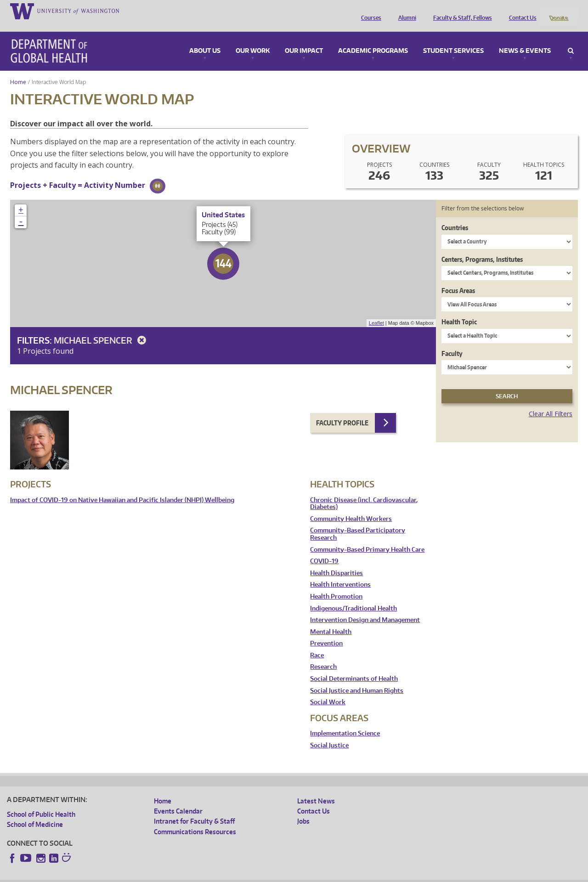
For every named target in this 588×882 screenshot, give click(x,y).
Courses (369, 10)
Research (323, 654)
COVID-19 (324, 549)
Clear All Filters (550, 401)
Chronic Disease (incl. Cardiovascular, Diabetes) (364, 491)
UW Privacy (128, 874)
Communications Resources (195, 819)
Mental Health (330, 619)
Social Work (327, 690)
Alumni (405, 10)
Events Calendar (178, 799)
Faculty (452, 341)
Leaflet (376, 311)
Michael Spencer (101, 327)
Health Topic (459, 310)
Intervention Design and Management (365, 608)
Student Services (453, 38)
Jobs (303, 809)
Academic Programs (373, 38)
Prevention (326, 631)
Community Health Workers (351, 506)
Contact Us (520, 10)
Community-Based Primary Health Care (367, 537)
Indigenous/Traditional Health (353, 596)
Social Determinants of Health (354, 666)
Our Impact (304, 38)
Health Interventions (340, 572)
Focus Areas (458, 278)
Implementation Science (345, 721)
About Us (204, 38)
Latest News (316, 788)
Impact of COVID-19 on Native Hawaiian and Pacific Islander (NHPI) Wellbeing (122, 487)
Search (571, 38)
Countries (454, 216)
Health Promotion (336, 584)
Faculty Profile (342, 410)
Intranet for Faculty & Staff (194, 809)
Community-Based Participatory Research (357, 522)
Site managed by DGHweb (220, 874)
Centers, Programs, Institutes (482, 247)
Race (317, 642)
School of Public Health (41, 802)
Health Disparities (336, 560)
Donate (558, 10)
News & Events (525, 38)
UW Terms (166, 874)
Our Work (253, 38)
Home (18, 70)
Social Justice (329, 732)
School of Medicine (35, 812)
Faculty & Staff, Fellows (460, 10)
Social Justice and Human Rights (356, 678)
